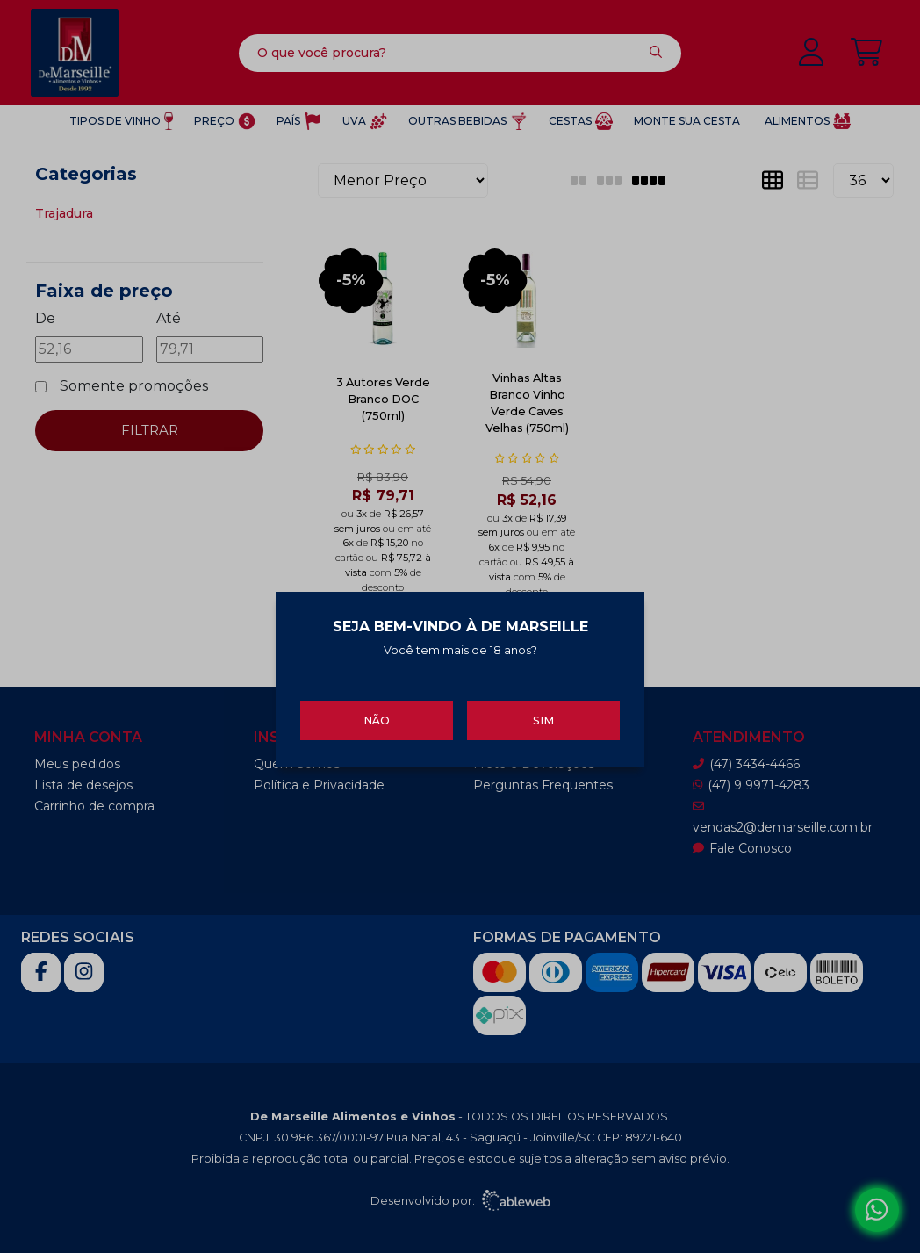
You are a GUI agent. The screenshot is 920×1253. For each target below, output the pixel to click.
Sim (543, 715)
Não (376, 715)
